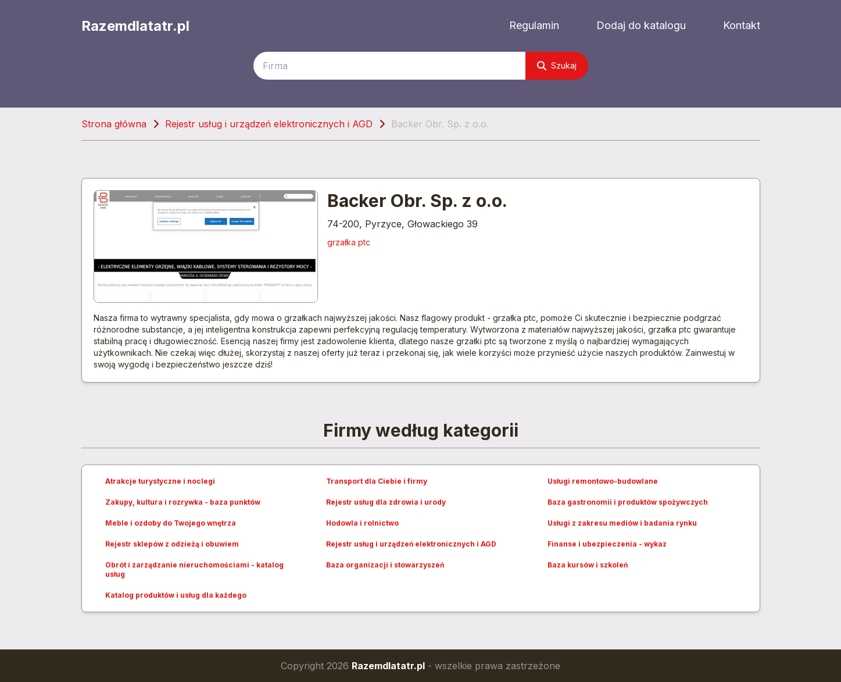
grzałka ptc (348, 242)
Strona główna (113, 124)
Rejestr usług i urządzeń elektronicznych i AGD (269, 124)
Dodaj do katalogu (641, 25)
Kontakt (741, 25)
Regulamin (534, 25)
